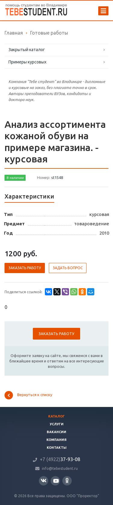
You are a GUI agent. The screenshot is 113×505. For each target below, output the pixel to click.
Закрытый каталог (26, 49)
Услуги (57, 424)
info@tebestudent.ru (60, 468)
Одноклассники (67, 480)
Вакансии (56, 432)
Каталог (56, 416)
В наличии (15, 178)
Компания (56, 440)
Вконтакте (43, 480)
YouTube (56, 480)
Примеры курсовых (27, 62)
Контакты (57, 447)
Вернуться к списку (28, 395)
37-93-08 (60, 459)
